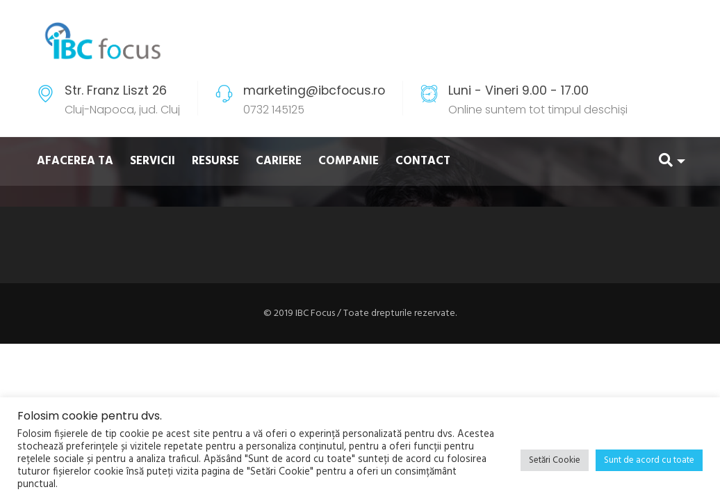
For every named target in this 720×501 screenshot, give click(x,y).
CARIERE (279, 161)
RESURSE (215, 161)
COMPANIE (348, 161)
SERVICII (152, 161)
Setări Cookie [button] (554, 460)
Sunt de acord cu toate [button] (649, 460)
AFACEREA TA (75, 161)
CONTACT (422, 161)
